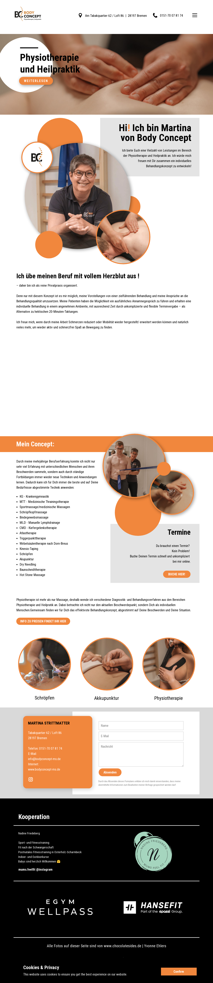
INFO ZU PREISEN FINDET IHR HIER (43, 621)
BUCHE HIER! (176, 574)
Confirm (179, 972)
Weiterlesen (36, 81)
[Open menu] (194, 15)
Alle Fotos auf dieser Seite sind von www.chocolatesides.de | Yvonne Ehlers (106, 946)
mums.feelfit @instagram (35, 869)
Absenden (110, 772)
